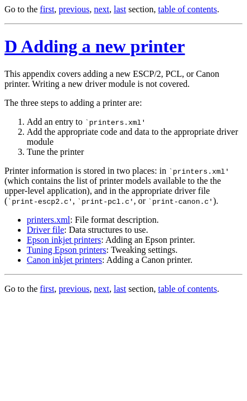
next (101, 9)
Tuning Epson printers (66, 250)
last (120, 9)
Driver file (45, 229)
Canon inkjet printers (64, 260)
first (47, 9)
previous (74, 9)
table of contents (187, 9)
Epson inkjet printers (64, 239)
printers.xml (48, 219)
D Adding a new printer (94, 46)
